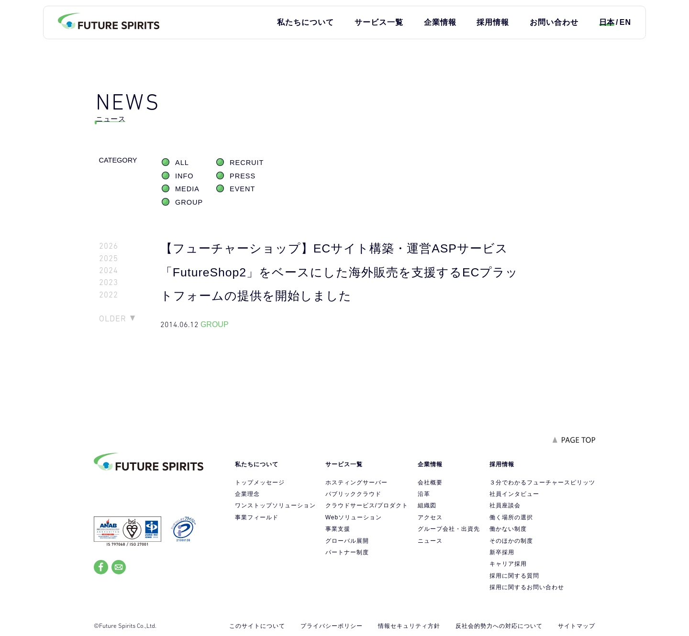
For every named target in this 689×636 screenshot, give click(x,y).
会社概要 (430, 482)
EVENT (242, 189)
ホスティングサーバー (356, 482)
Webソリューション (353, 517)
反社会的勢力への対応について (499, 626)
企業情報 (440, 22)
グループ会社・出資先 (449, 529)
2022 (108, 294)
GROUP (189, 202)
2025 (108, 258)
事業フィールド (256, 517)
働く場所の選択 (511, 517)
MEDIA (187, 189)
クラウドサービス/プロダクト (366, 505)
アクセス (430, 517)
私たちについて (305, 22)
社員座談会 (505, 505)
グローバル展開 (347, 540)
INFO (184, 176)
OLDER (112, 318)
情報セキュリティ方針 (409, 626)
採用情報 (493, 22)
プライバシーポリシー (331, 626)
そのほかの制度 (511, 540)
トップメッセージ (260, 482)
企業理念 (247, 494)
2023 (108, 282)
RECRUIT (247, 162)
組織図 (427, 505)
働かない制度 (508, 529)
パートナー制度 (347, 552)
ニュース (430, 540)
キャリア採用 (508, 563)
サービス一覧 (379, 22)
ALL (182, 162)
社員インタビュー (514, 494)
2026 (108, 246)
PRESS (243, 176)
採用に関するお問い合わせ (526, 587)
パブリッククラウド (353, 494)
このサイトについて (257, 626)
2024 (108, 270)
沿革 (424, 494)
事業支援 (337, 529)
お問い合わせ (554, 22)
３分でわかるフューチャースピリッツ (542, 482)
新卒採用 (501, 552)
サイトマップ (576, 626)
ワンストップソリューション (275, 505)
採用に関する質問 (514, 575)
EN (625, 22)
